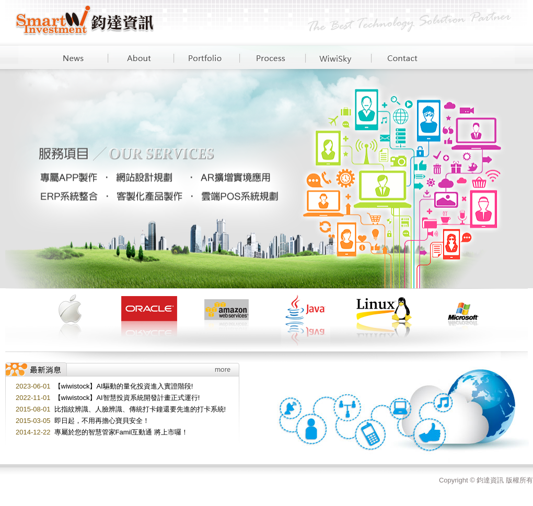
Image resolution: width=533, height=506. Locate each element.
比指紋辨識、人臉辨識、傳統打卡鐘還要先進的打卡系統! (140, 409)
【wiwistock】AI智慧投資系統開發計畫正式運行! (127, 398)
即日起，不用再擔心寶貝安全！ (101, 421)
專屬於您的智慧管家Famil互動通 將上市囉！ (121, 432)
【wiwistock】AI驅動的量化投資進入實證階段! (123, 386)
